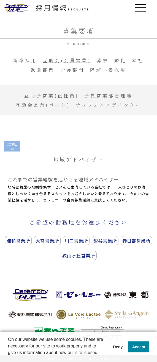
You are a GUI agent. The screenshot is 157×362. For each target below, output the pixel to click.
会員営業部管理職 (108, 95)
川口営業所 (76, 240)
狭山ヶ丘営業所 (78, 255)
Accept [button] (138, 347)
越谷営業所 (105, 240)
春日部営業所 (136, 240)
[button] (9, 357)
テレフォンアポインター (109, 105)
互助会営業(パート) (42, 105)
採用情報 (63, 7)
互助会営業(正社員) (51, 95)
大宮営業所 (47, 240)
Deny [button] (118, 347)
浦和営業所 (18, 240)
